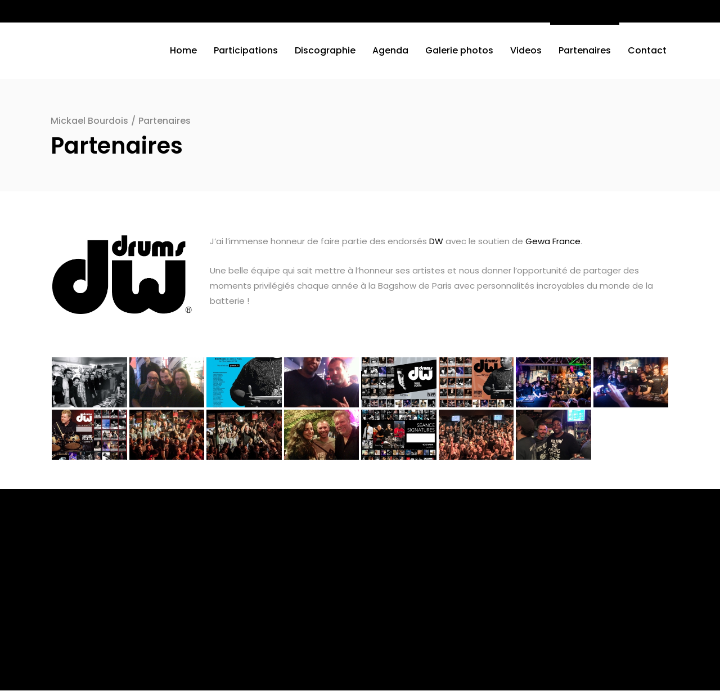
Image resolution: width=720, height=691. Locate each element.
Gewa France (552, 241)
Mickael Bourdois (89, 120)
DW (436, 241)
